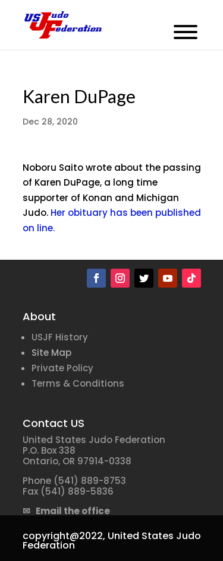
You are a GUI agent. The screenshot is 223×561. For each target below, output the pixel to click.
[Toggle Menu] (185, 32)
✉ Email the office (66, 511)
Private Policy (62, 368)
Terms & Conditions (78, 383)
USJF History (60, 337)
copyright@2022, (64, 536)
